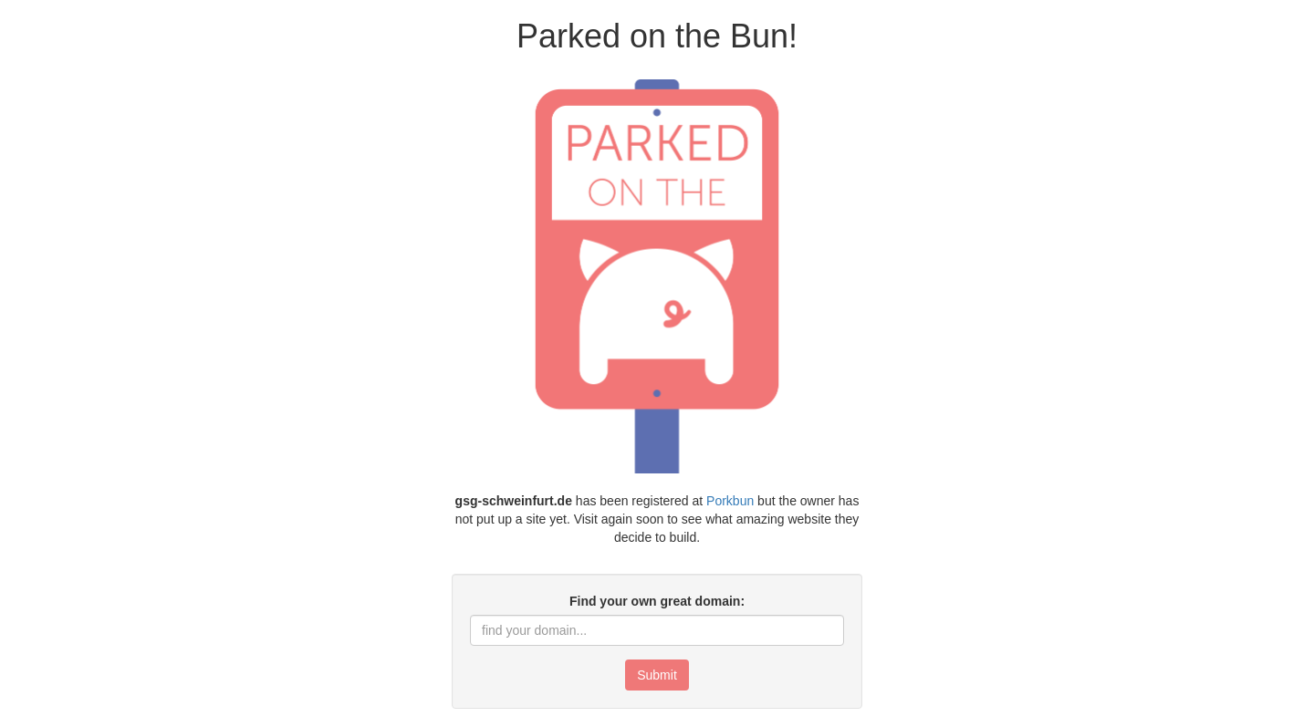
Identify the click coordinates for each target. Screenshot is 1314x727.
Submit (657, 675)
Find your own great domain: (657, 601)
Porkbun (730, 500)
